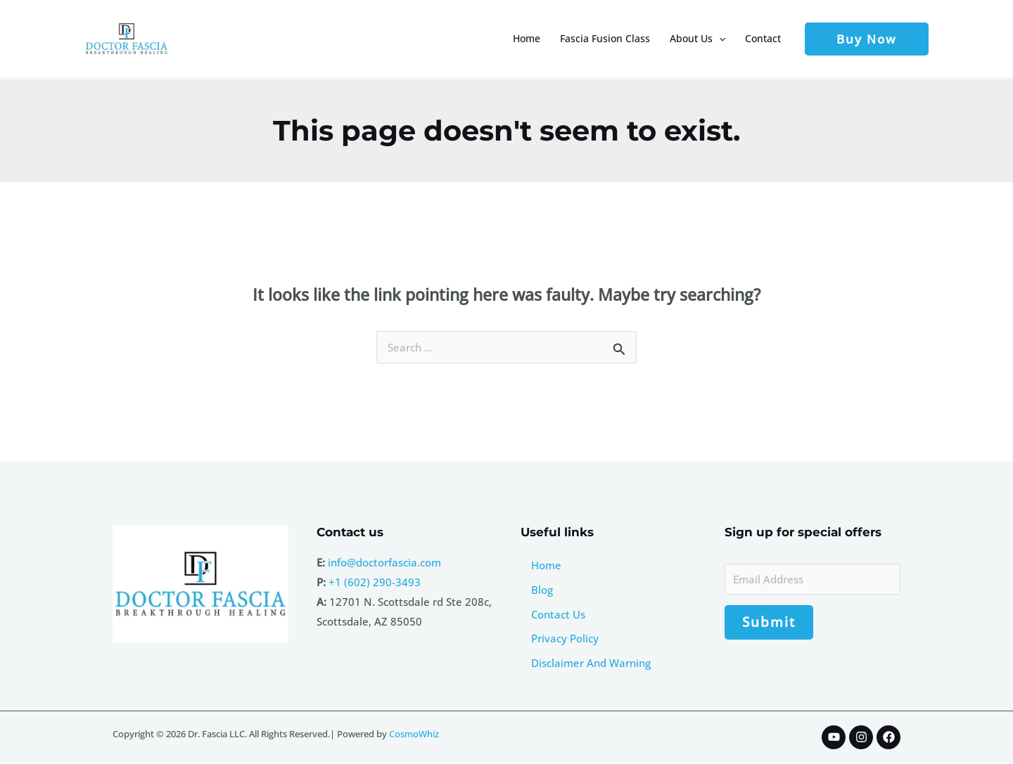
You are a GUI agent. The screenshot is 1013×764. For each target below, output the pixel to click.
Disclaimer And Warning (591, 663)
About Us (697, 38)
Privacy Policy (565, 639)
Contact (763, 38)
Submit (769, 623)
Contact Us (558, 614)
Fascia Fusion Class (605, 38)
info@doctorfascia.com (384, 562)
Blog (542, 590)
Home (526, 38)
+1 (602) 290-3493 (375, 582)
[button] (719, 38)
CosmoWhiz (414, 734)
